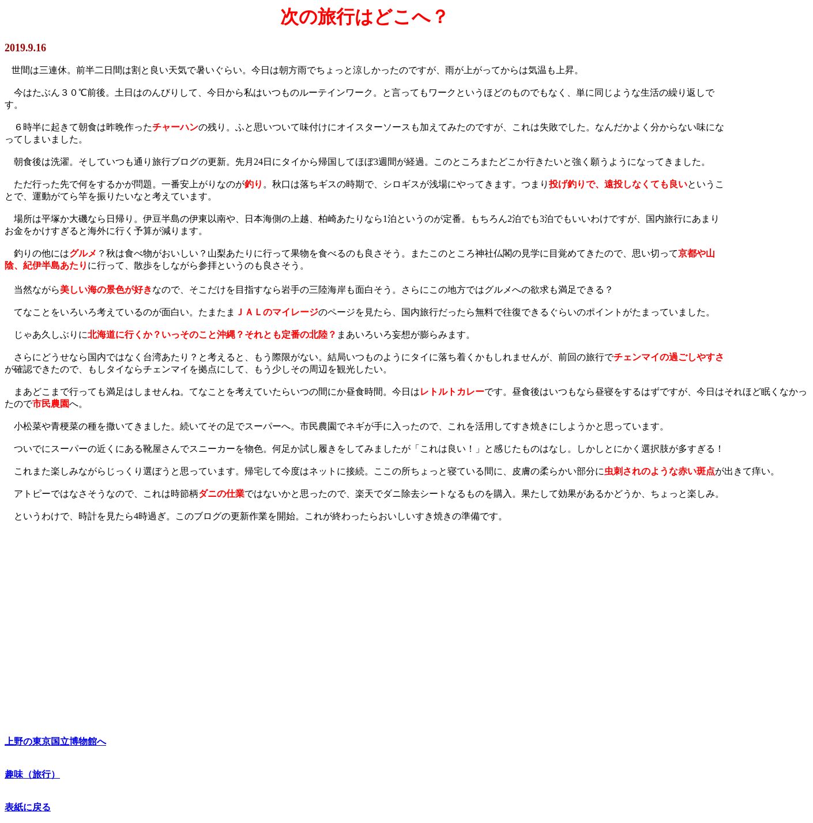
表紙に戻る (28, 807)
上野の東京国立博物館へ (55, 741)
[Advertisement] (351, 624)
